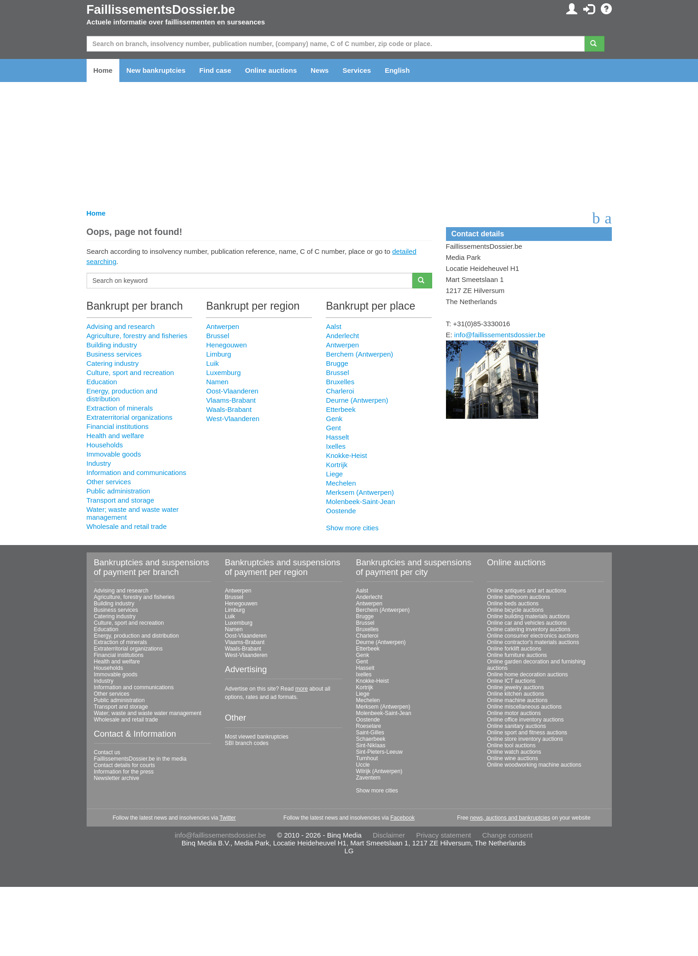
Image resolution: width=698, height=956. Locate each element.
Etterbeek (340, 409)
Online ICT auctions (511, 681)
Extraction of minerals (120, 408)
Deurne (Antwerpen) (357, 400)
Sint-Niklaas (371, 745)
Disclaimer (389, 835)
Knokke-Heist (346, 455)
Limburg (218, 354)
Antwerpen (222, 326)
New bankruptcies (155, 70)
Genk (334, 418)
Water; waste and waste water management (148, 713)
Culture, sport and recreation (130, 372)
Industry (99, 463)
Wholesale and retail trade (127, 526)
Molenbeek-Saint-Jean (360, 501)
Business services (114, 354)
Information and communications (137, 472)
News (319, 70)
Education (102, 382)
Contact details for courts (124, 765)
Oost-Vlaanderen (232, 391)
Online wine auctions (512, 758)
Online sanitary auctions (516, 726)
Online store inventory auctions (525, 739)
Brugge (337, 363)
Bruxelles (340, 382)
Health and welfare (115, 436)
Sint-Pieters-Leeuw (379, 752)
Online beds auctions (513, 603)
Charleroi (340, 391)
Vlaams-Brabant (231, 400)
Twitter (227, 818)
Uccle (363, 765)
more (301, 689)
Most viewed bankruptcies (256, 736)
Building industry (112, 345)
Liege (334, 474)
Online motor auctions (514, 713)
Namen (217, 382)
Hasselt (337, 437)
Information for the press (124, 771)
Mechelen (341, 483)
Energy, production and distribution (136, 636)
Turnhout (367, 758)
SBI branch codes (247, 743)
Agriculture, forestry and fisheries (137, 336)
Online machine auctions (517, 700)
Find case (215, 70)
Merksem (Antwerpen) (360, 492)
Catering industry (113, 363)
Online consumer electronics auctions (533, 636)
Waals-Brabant (229, 409)
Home (103, 70)
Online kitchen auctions (515, 694)
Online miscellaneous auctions (524, 707)
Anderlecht (342, 336)
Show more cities (352, 528)
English (397, 70)
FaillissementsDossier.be (161, 10)
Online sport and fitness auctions (527, 732)
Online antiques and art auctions (526, 590)
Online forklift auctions (514, 648)
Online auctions (271, 70)
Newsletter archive (117, 778)
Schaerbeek (371, 739)
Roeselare (368, 726)
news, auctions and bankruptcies (510, 818)
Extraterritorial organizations (130, 417)
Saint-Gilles (370, 732)
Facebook (402, 818)
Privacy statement (443, 835)
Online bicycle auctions (515, 610)
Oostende (341, 511)
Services (356, 70)
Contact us (107, 752)
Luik (212, 363)
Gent (333, 428)
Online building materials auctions (528, 616)
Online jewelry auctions (515, 687)
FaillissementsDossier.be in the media (140, 759)
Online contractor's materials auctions (533, 642)
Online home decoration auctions (527, 674)
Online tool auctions (511, 745)
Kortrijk (336, 465)
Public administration (118, 491)
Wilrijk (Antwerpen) (379, 771)
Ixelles (336, 446)
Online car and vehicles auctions (527, 623)
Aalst (333, 326)
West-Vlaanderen (232, 418)
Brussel (217, 336)
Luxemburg (223, 372)
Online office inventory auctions (525, 719)
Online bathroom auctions (518, 597)
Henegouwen (226, 345)
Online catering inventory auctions (528, 629)
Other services (109, 482)
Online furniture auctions (517, 655)
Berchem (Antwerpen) (359, 354)
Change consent (507, 835)
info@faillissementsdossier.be (499, 335)
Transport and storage (120, 500)
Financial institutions (118, 426)
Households (105, 445)
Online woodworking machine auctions (534, 765)
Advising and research (121, 326)
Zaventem (368, 777)
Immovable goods (114, 454)
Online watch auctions (514, 752)
